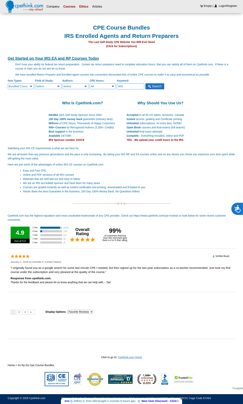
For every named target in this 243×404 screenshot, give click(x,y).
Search (155, 86)
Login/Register (225, 5)
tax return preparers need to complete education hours (123, 64)
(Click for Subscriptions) (121, 46)
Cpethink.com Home (130, 357)
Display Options (56, 311)
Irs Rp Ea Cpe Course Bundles (36, 365)
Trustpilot (237, 388)
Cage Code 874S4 (200, 398)
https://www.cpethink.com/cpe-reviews (156, 215)
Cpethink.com (37, 398)
